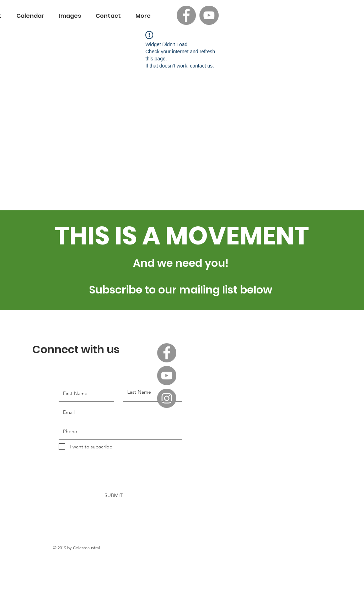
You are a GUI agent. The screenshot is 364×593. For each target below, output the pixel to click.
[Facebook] (186, 15)
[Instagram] (166, 398)
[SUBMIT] (110, 496)
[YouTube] (209, 15)
